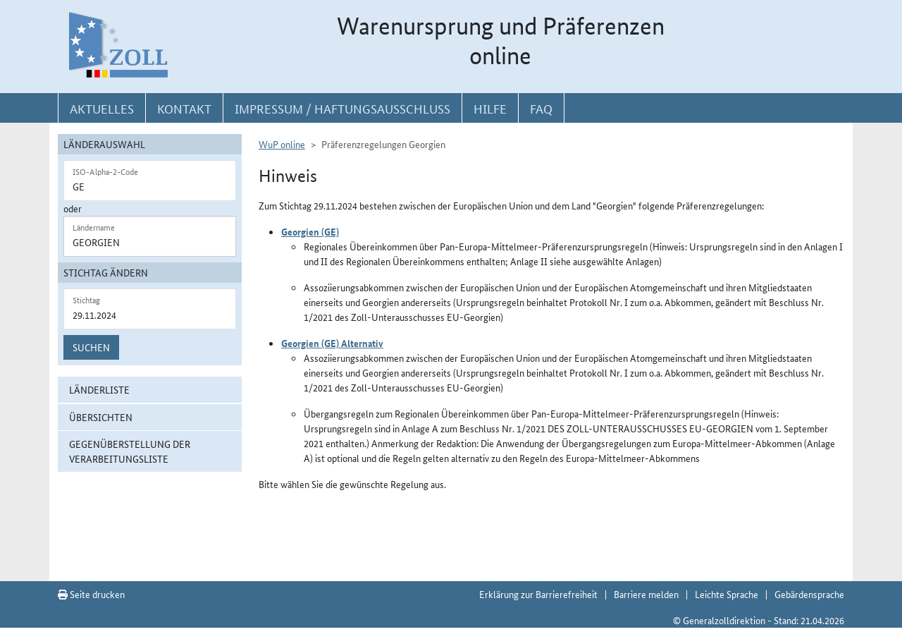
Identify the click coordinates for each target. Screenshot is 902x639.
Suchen (91, 347)
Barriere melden (646, 594)
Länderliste (99, 389)
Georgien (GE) (310, 231)
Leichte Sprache (726, 594)
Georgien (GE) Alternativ (332, 343)
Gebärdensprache (809, 594)
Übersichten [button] (100, 417)
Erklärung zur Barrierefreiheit (538, 594)
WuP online (282, 144)
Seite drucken (91, 594)
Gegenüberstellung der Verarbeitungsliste (129, 451)
